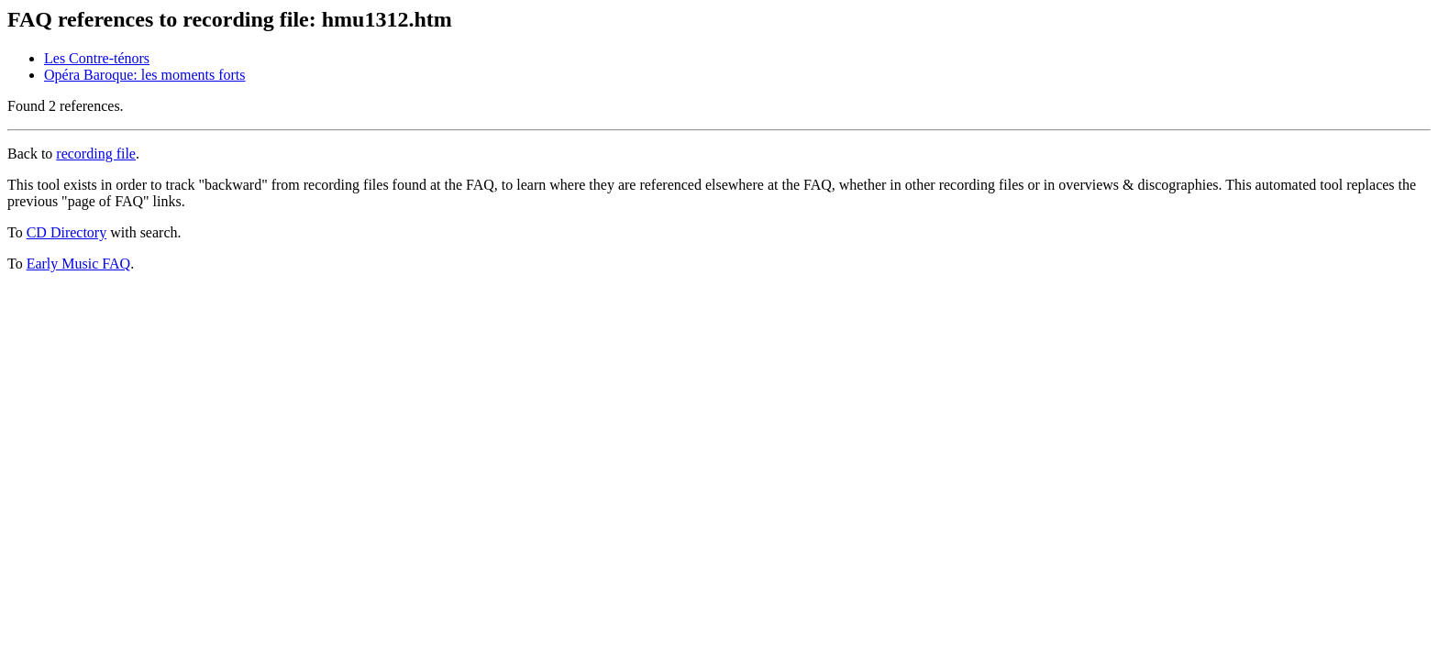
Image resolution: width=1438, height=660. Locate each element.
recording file (96, 153)
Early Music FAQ (78, 263)
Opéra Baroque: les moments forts (145, 74)
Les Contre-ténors (96, 58)
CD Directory (67, 232)
